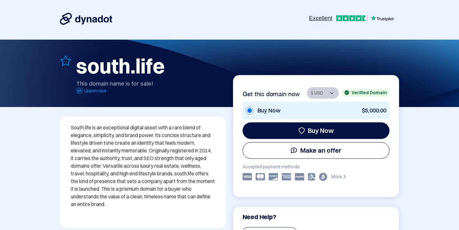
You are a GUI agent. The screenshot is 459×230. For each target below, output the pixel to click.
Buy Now (316, 130)
